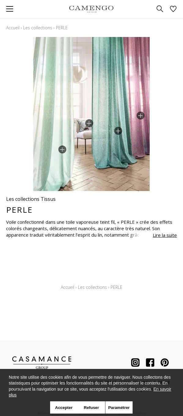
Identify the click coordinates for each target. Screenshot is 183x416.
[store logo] (91, 9)
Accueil (13, 28)
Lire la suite (165, 235)
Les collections (37, 28)
